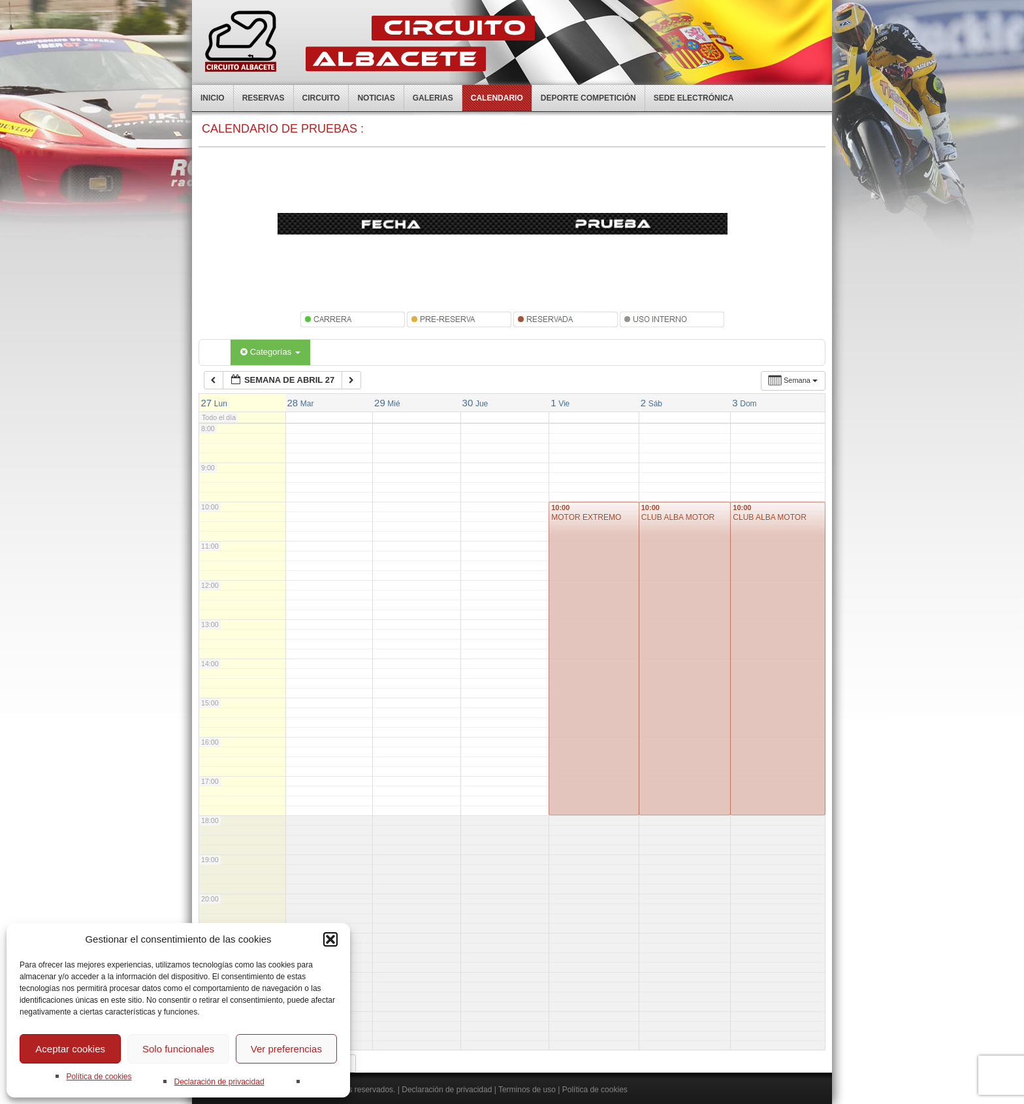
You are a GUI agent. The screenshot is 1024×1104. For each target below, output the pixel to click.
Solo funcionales (178, 1048)
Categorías (270, 352)
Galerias (433, 98)
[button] (330, 939)
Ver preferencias (286, 1048)
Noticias (375, 98)
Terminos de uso (527, 1089)
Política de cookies (98, 1076)
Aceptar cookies (70, 1048)
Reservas (263, 98)
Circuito (321, 98)
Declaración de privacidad (219, 1081)
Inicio (212, 98)
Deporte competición (588, 98)
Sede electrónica (694, 98)
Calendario (497, 98)
